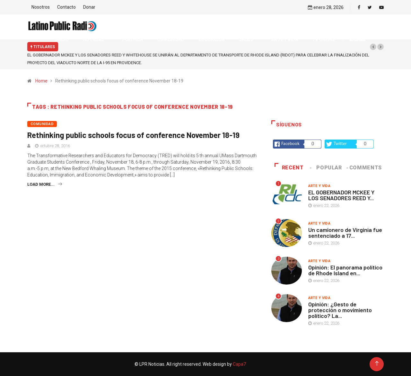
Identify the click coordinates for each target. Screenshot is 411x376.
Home (41, 80)
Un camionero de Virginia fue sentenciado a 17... (345, 232)
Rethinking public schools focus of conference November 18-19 (133, 135)
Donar (89, 7)
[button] (373, 47)
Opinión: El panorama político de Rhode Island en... (345, 270)
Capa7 (239, 364)
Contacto (66, 7)
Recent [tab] (289, 168)
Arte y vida (319, 186)
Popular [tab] (326, 168)
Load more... (44, 184)
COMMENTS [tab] (364, 168)
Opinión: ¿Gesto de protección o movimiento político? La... (340, 310)
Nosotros (40, 7)
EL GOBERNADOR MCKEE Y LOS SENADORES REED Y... (341, 195)
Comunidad (42, 124)
